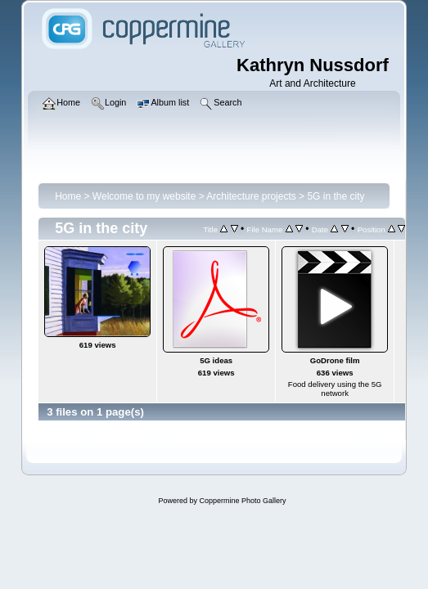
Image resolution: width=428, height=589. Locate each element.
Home (68, 196)
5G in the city (335, 196)
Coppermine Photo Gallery (242, 501)
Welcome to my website (144, 196)
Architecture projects (250, 196)
